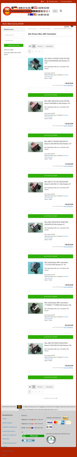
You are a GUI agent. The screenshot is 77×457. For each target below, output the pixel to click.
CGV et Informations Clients (8, 453)
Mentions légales (7, 423)
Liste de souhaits (66, 1)
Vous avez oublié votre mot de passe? (12, 53)
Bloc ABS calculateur (13, 24)
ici (57, 409)
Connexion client (52, 1)
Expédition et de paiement (9, 427)
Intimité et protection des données (9, 445)
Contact (4, 418)
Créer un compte (8, 50)
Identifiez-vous (13, 45)
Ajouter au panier (50, 95)
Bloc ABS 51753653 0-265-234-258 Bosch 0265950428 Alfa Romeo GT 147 (57, 61)
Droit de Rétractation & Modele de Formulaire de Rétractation (9, 435)
